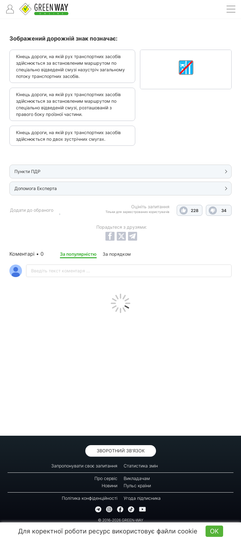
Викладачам (137, 478)
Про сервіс (105, 478)
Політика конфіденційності (89, 498)
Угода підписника (142, 498)
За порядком (117, 254)
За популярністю (78, 254)
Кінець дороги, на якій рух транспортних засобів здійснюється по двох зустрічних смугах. (68, 136)
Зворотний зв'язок (121, 450)
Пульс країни (137, 485)
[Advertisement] (120, 373)
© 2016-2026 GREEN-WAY (120, 520)
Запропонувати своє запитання (84, 465)
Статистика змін (141, 465)
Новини (109, 485)
